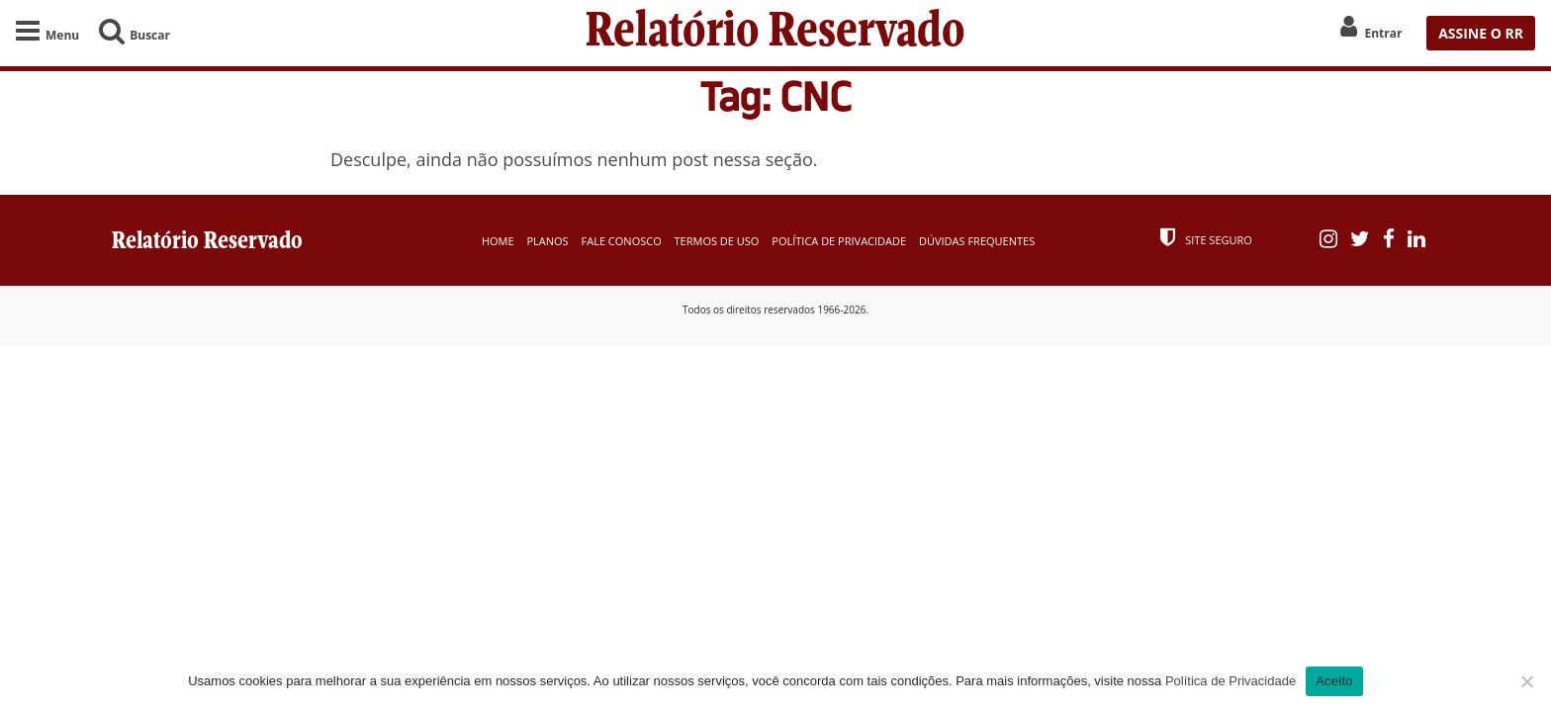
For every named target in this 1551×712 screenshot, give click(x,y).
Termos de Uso (717, 240)
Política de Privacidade (839, 240)
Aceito (1334, 680)
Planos (547, 240)
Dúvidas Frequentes (977, 240)
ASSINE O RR (1480, 33)
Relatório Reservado (775, 33)
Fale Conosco (622, 240)
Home (498, 240)
